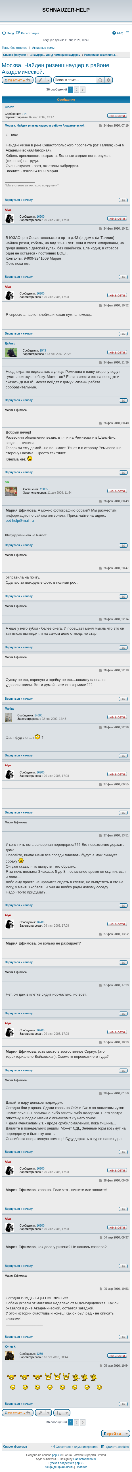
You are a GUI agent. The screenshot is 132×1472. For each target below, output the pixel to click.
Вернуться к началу (19, 199)
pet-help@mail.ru (20, 520)
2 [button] (76, 90)
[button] (82, 90)
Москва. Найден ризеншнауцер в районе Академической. (55, 68)
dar (7, 482)
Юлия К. (10, 1346)
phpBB (56, 1455)
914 (24, 113)
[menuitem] (8, 33)
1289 (40, 1353)
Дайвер (10, 343)
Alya (8, 209)
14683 (38, 715)
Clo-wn (9, 107)
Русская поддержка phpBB (66, 1463)
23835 (44, 489)
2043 (43, 350)
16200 (41, 216)
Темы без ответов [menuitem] (14, 47)
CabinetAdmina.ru (84, 1459)
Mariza (9, 708)
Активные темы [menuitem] (43, 47)
